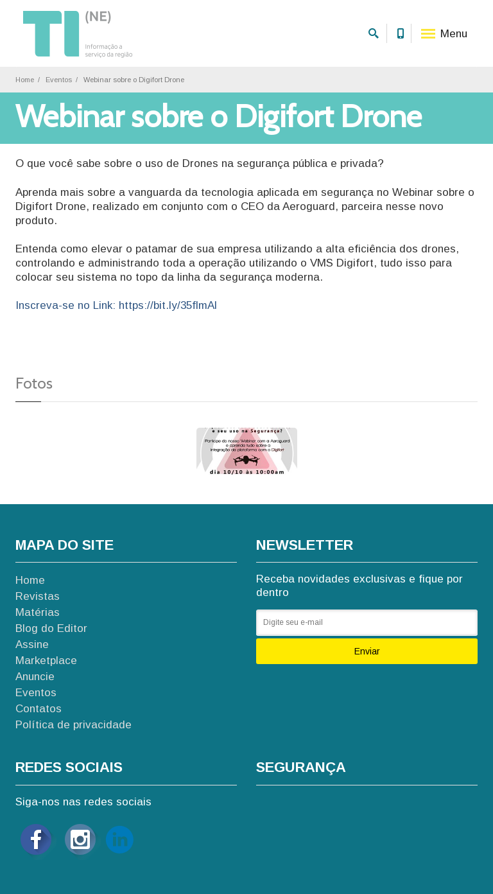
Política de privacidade (73, 725)
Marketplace (46, 660)
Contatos (38, 709)
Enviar (367, 651)
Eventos (59, 79)
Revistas (37, 596)
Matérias (37, 612)
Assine (32, 644)
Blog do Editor (51, 628)
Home (24, 79)
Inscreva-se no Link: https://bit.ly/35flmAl (116, 305)
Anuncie (35, 676)
